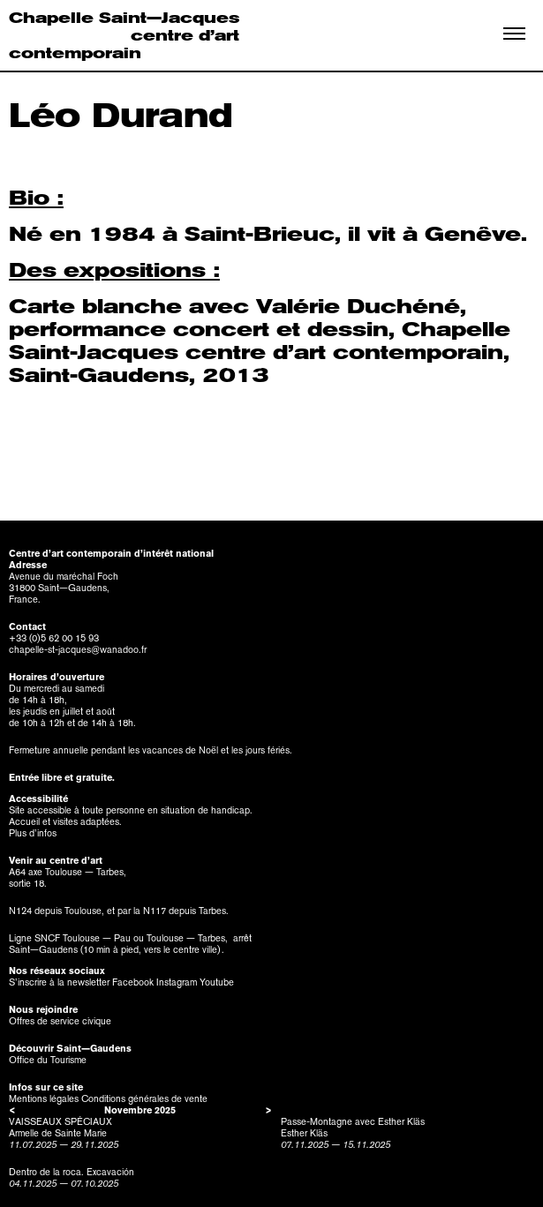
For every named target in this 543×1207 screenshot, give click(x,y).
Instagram (176, 982)
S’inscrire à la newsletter (59, 982)
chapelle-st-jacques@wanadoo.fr (78, 650)
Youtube (217, 982)
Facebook (133, 982)
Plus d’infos (33, 833)
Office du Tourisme (48, 1060)
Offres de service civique (60, 1021)
